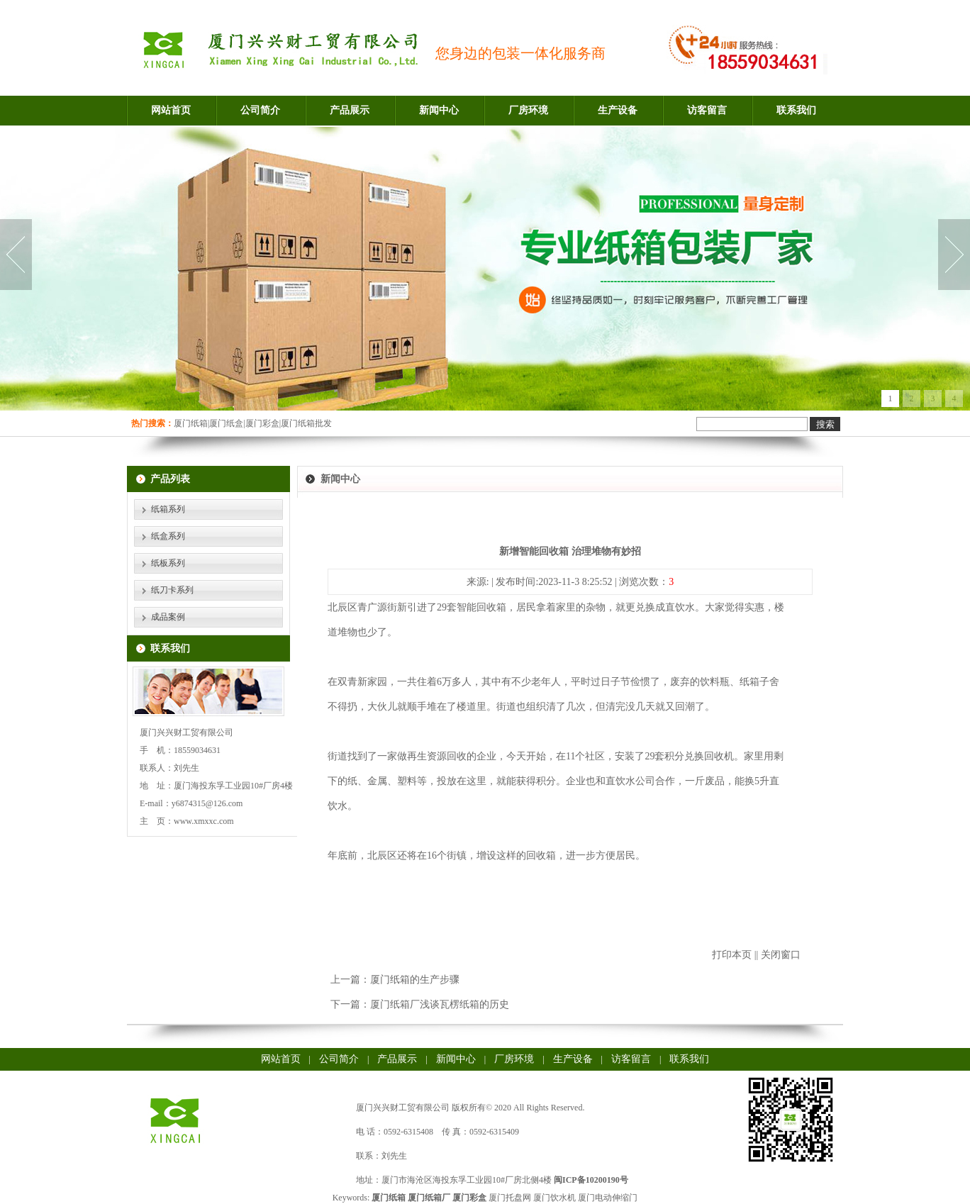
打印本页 (732, 954)
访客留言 (707, 110)
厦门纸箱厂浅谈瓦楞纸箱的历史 (439, 1004)
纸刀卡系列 (172, 590)
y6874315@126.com (207, 803)
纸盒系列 (168, 536)
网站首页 (171, 110)
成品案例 (168, 617)
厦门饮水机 (554, 1198)
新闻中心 (439, 110)
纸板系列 (168, 563)
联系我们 (796, 110)
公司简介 (260, 110)
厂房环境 (528, 110)
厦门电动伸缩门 (607, 1198)
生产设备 (617, 110)
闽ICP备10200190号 (591, 1180)
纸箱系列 (168, 509)
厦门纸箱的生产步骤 (414, 979)
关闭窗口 (781, 954)
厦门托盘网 (510, 1198)
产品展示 (349, 110)
